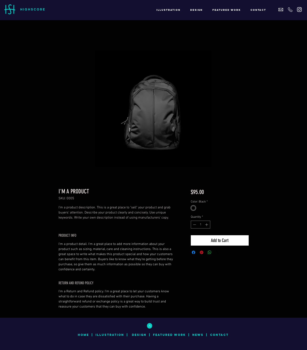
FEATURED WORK (169, 335)
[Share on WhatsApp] (209, 252)
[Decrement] (194, 224)
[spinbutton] (200, 224)
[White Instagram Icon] (299, 9)
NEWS (197, 335)
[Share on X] (217, 252)
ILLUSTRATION (110, 335)
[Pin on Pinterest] (201, 252)
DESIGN (139, 335)
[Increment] (207, 224)
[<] (149, 326)
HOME (83, 335)
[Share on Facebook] (193, 252)
